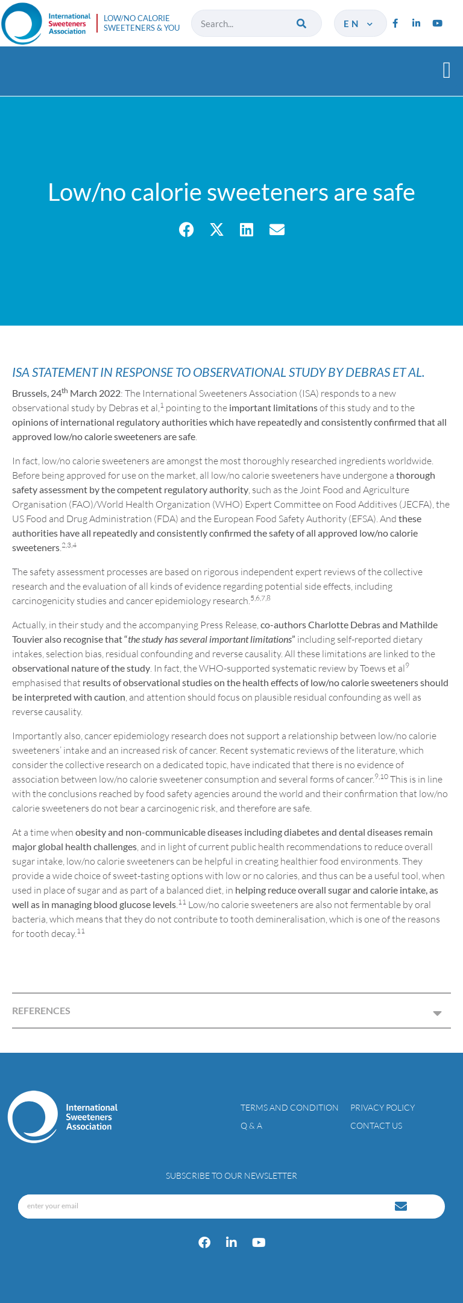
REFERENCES (41, 1010)
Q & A (251, 1125)
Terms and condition (290, 1107)
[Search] (302, 23)
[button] (447, 69)
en (359, 23)
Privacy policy (382, 1107)
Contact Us (376, 1125)
